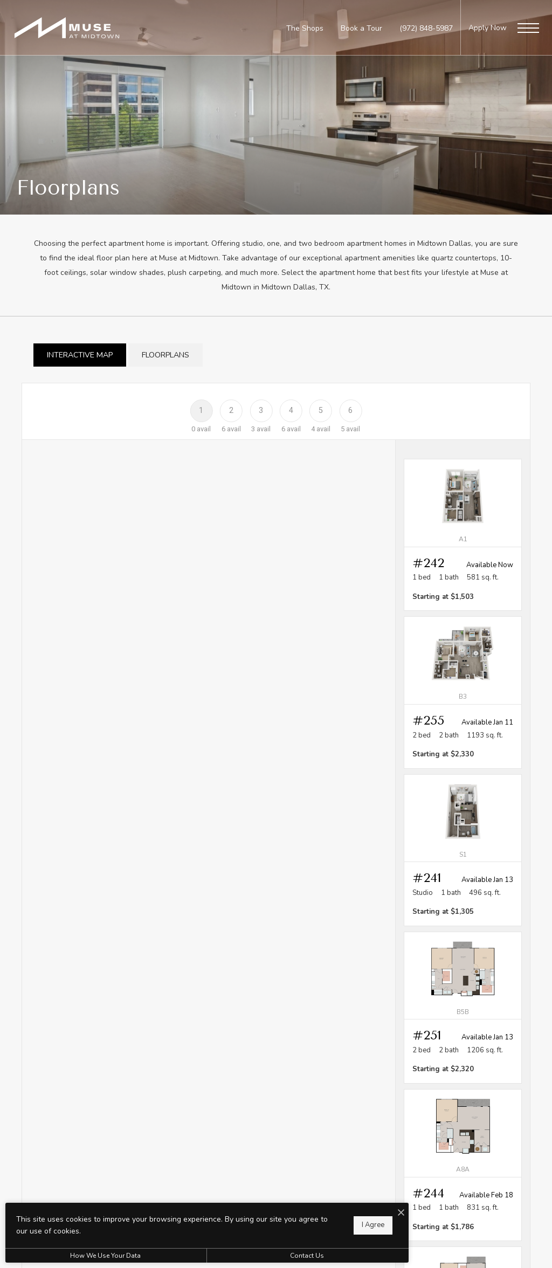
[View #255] (463, 692)
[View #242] (463, 535)
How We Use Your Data (99, 1255)
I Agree (347, 1225)
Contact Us (288, 1255)
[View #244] (463, 1165)
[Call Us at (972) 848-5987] (426, 28)
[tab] (79, 355)
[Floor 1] (201, 410)
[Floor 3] (261, 410)
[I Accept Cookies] (375, 1213)
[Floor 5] (320, 410)
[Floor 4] (291, 410)
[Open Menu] (528, 28)
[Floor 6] (350, 410)
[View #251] (463, 1008)
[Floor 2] (231, 410)
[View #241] (463, 850)
